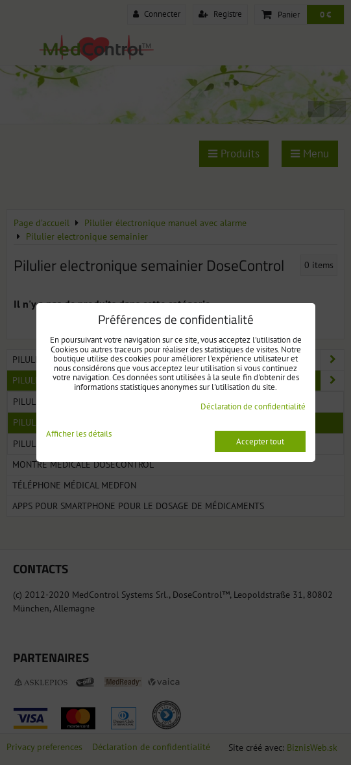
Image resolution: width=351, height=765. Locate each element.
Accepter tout (260, 441)
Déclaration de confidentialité (253, 406)
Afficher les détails (79, 434)
